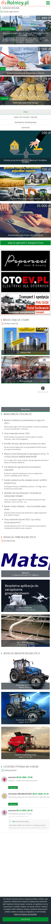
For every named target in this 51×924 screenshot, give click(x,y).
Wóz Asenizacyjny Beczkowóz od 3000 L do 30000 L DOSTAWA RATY (25, 34)
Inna (3, 69)
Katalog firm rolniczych (20, 537)
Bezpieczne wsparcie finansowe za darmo (25, 73)
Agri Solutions (25, 607)
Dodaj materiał (9, 323)
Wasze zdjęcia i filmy (16, 320)
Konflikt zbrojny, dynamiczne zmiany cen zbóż (24, 443)
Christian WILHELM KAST (28, 793)
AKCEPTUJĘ (25, 919)
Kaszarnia (25, 409)
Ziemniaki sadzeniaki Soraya (25, 102)
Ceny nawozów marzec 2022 (17, 433)
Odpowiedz (13, 787)
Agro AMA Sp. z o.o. (25, 642)
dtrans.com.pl (25, 381)
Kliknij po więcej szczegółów (25, 914)
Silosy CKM (25, 352)
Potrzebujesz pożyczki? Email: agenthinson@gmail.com (20, 815)
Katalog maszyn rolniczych (22, 653)
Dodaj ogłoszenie (9, 11)
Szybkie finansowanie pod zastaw (25, 198)
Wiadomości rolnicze (18, 414)
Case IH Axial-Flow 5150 (25, 754)
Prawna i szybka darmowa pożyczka (22, 780)
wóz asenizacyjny (8, 29)
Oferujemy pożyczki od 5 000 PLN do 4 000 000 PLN (29, 797)
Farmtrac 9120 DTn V (25, 685)
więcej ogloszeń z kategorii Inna (25, 242)
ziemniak (4, 98)
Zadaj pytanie (9, 770)
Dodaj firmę (8, 540)
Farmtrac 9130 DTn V (25, 720)
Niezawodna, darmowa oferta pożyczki (25, 235)
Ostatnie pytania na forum (21, 766)
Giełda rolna (10, 8)
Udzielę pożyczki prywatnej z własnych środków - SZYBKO (25, 161)
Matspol (25, 572)
